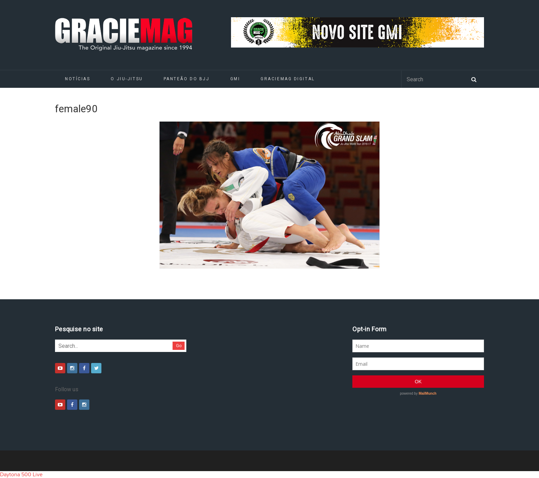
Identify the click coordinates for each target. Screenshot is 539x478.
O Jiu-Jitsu (127, 78)
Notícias (77, 78)
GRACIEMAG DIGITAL (288, 78)
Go (179, 345)
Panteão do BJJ (187, 78)
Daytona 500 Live (21, 474)
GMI (235, 78)
